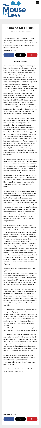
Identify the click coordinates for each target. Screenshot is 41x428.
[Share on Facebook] (8, 55)
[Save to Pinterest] (32, 55)
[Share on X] (20, 55)
